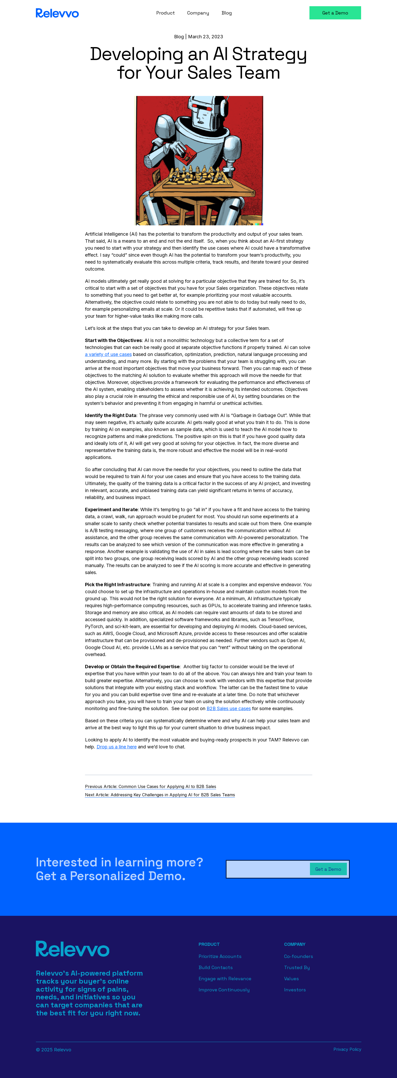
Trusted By (297, 967)
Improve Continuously (224, 990)
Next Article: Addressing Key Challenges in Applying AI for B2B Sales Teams (160, 794)
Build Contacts (216, 967)
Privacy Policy (347, 1049)
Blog (179, 36)
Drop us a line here (117, 746)
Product (209, 944)
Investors (295, 990)
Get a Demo (335, 13)
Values (291, 979)
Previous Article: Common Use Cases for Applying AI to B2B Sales (150, 786)
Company (295, 944)
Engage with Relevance (225, 979)
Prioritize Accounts (220, 956)
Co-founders (298, 956)
